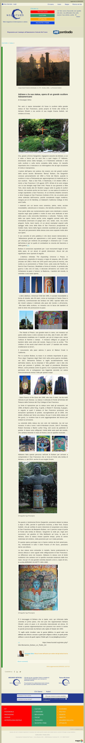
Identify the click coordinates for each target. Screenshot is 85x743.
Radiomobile (9, 711)
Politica (62, 711)
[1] (28, 245)
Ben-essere (39, 714)
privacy (63, 699)
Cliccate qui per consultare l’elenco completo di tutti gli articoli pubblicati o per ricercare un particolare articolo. (36, 679)
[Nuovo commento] (23, 661)
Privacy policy (46, 734)
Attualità (63, 723)
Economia (63, 709)
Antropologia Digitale (13, 720)
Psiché (37, 717)
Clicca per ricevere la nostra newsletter (55, 696)
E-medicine (39, 711)
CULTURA (4, 43)
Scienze (7, 717)
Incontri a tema (40, 723)
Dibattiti (62, 717)
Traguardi (39, 720)
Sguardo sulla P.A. (66, 720)
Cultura (11, 43)
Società (62, 714)
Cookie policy (38, 734)
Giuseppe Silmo (29, 653)
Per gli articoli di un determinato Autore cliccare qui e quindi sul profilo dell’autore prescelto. (36, 683)
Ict (5, 709)
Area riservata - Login (10, 4)
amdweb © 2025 (79, 729)
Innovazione (9, 714)
